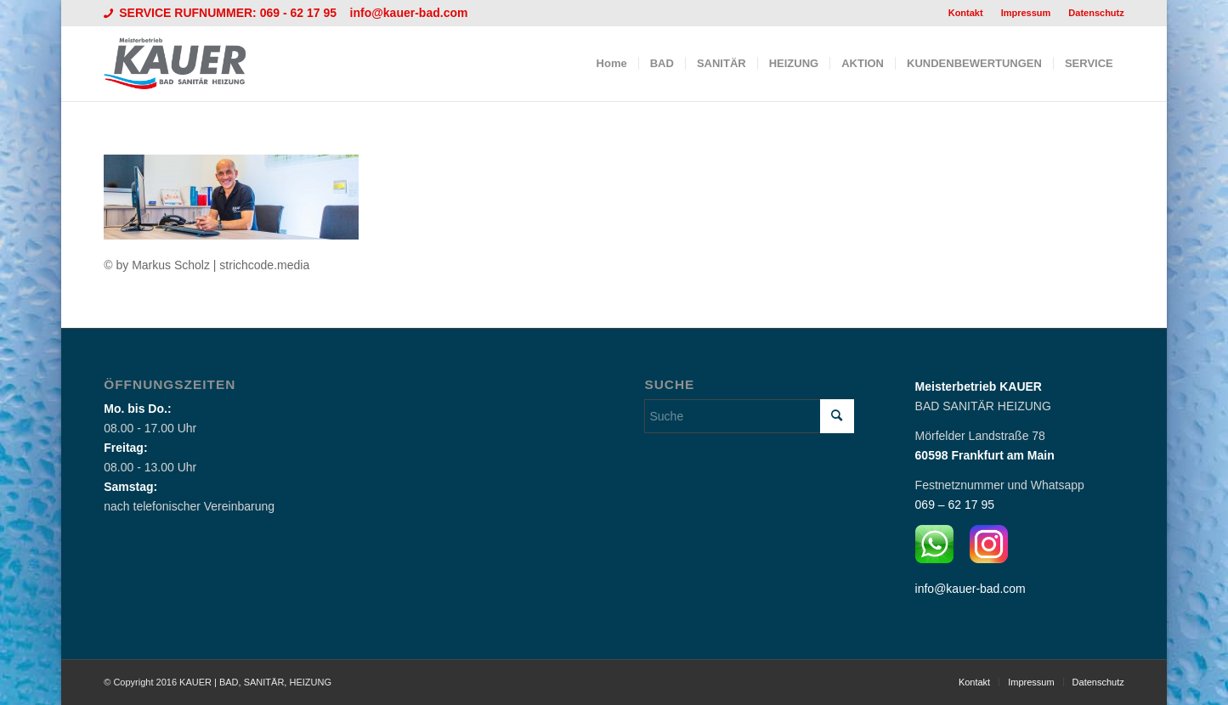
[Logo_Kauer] (185, 63)
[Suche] (748, 416)
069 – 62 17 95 (954, 504)
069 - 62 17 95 (300, 13)
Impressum (1026, 13)
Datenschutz (1095, 13)
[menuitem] (966, 12)
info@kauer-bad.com (409, 13)
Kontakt (965, 13)
